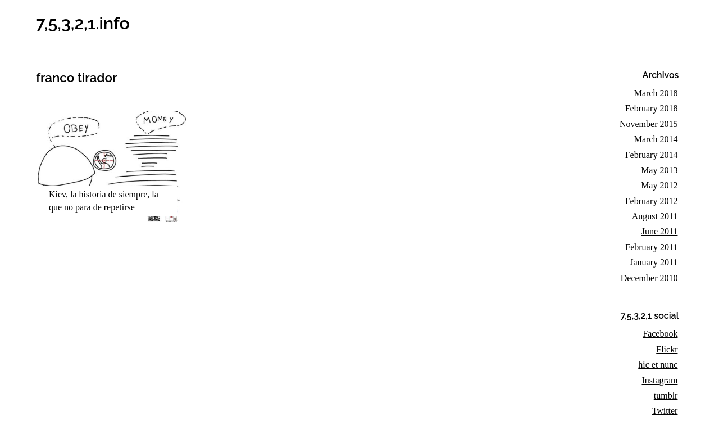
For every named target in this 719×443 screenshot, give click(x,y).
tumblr (666, 395)
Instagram (659, 380)
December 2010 (649, 278)
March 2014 (656, 139)
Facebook (660, 333)
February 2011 (651, 247)
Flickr (666, 349)
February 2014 (651, 155)
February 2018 (651, 108)
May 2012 (659, 185)
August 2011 (655, 216)
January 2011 (653, 262)
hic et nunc (657, 364)
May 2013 (659, 170)
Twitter (664, 410)
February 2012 (651, 201)
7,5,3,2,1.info (83, 23)
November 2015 (649, 124)
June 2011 (659, 231)
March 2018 (656, 93)
